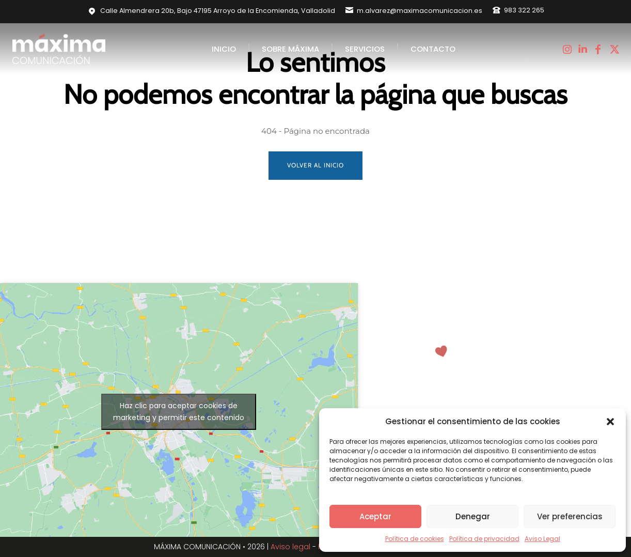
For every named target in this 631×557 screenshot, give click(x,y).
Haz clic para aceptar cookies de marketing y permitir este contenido (178, 411)
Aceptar (375, 516)
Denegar (472, 516)
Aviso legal (290, 546)
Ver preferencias (570, 516)
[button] (610, 421)
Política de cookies (414, 538)
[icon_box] (413, 10)
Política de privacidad (484, 538)
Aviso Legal (542, 538)
